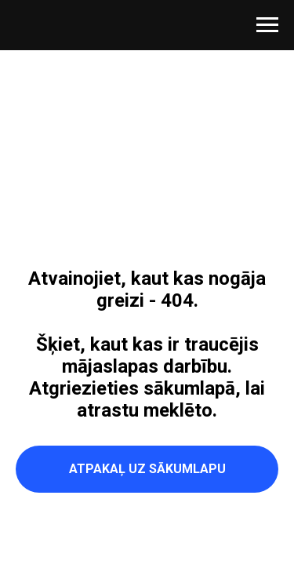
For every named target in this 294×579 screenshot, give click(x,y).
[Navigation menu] (267, 25)
